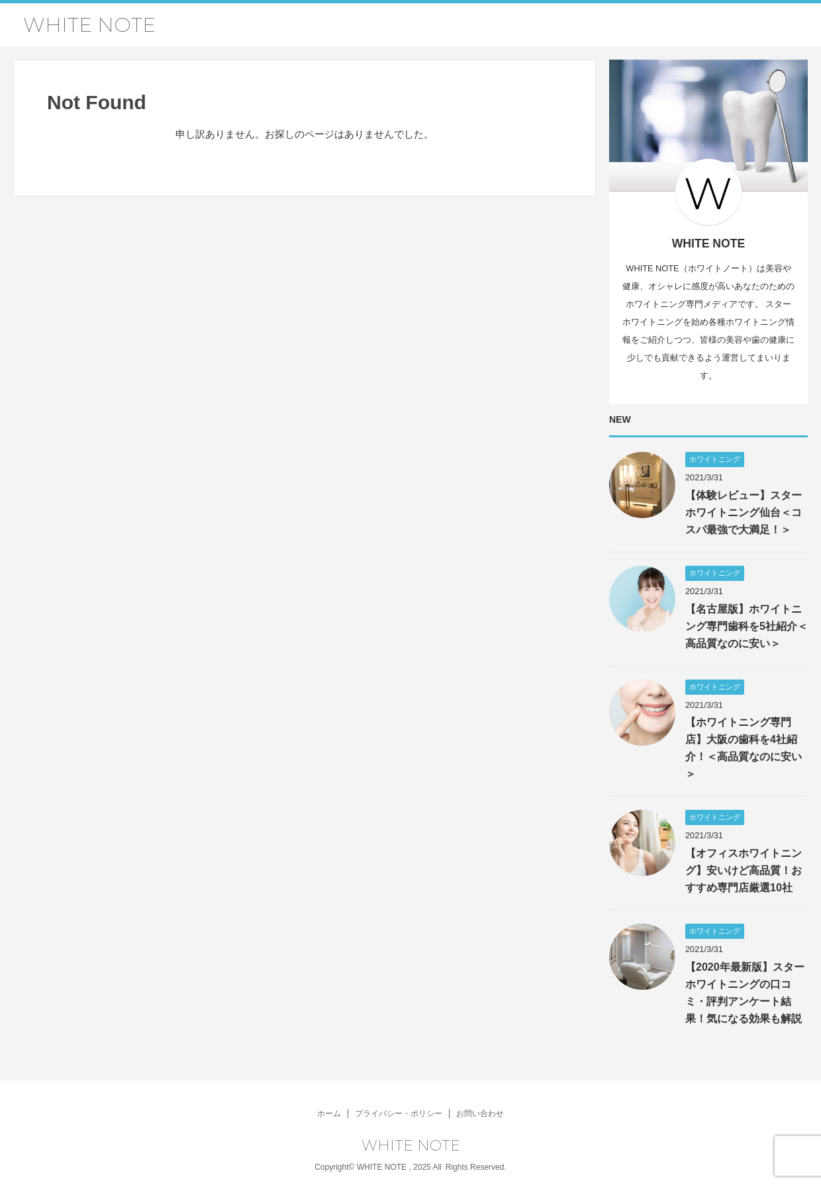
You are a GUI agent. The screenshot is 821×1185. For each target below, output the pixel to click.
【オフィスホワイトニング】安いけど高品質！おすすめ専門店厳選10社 (743, 870)
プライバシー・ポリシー (398, 1113)
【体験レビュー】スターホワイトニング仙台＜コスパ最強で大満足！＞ (743, 512)
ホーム (329, 1113)
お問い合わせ (480, 1113)
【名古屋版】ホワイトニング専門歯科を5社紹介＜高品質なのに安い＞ (746, 626)
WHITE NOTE (89, 25)
